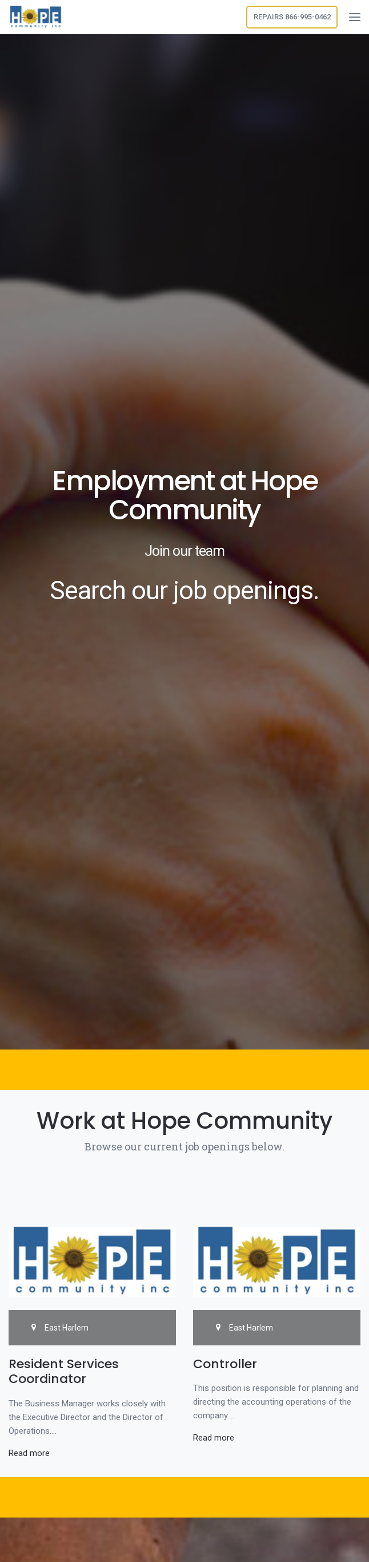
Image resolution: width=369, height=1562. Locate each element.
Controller (225, 1364)
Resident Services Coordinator (64, 1371)
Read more (29, 1453)
